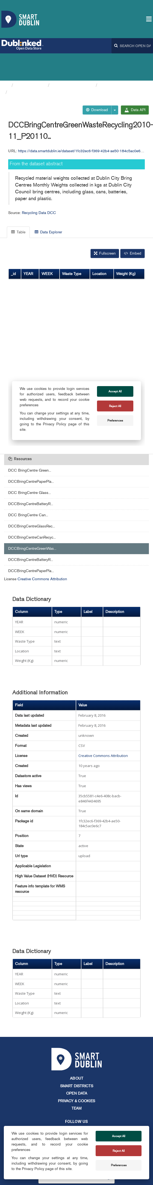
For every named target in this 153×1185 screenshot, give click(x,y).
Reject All (119, 1151)
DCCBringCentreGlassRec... (31, 499)
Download (97, 82)
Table (18, 205)
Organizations (30, 58)
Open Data (76, 1066)
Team (76, 1081)
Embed (132, 226)
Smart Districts (76, 1058)
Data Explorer (48, 205)
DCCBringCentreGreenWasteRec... (47, 65)
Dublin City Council (72, 58)
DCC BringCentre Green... (29, 443)
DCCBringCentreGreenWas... (32, 521)
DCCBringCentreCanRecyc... (32, 510)
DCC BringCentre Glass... (29, 465)
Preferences (118, 1165)
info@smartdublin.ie (35, 1122)
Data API (134, 82)
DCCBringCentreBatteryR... (30, 476)
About (76, 1051)
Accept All (118, 1136)
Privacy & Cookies (76, 1073)
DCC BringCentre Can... (28, 487)
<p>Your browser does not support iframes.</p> (76, 330)
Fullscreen (105, 226)
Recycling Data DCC (122, 58)
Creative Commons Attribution (42, 551)
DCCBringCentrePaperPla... (31, 454)
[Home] (6, 58)
